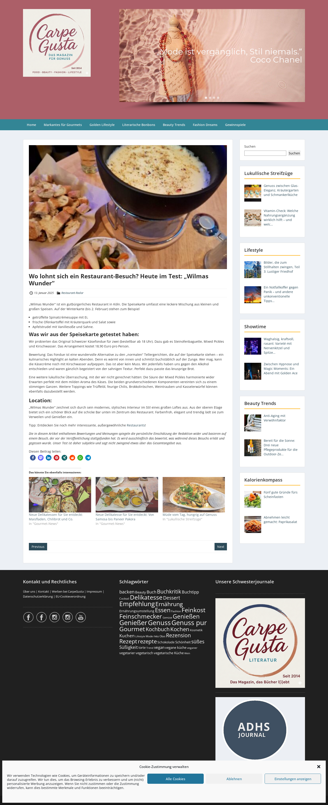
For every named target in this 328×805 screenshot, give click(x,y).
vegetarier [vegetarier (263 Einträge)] (127, 653)
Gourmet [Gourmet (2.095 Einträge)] (132, 629)
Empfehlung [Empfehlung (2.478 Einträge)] (137, 603)
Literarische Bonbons (138, 125)
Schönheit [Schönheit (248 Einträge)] (183, 642)
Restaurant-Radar (72, 293)
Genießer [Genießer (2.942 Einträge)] (133, 622)
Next (220, 546)
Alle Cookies (175, 779)
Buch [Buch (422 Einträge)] (151, 592)
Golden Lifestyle (102, 125)
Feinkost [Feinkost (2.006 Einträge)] (194, 610)
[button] (318, 766)
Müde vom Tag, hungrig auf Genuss (190, 514)
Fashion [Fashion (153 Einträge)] (176, 611)
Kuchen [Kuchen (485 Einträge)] (127, 635)
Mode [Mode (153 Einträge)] (149, 636)
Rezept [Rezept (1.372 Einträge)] (128, 641)
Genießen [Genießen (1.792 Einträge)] (186, 616)
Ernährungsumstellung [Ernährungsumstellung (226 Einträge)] (136, 611)
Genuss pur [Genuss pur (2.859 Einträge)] (189, 622)
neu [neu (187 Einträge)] (156, 636)
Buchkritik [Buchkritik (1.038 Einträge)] (169, 591)
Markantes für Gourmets (63, 125)
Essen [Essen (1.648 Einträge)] (163, 610)
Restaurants (136, 425)
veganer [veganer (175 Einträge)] (192, 648)
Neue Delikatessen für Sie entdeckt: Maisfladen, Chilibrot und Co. (56, 516)
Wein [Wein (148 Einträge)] (187, 653)
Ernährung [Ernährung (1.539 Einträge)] (169, 604)
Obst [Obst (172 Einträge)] (162, 636)
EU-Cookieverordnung (70, 596)
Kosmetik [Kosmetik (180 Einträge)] (196, 630)
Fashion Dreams (205, 125)
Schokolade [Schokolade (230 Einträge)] (166, 642)
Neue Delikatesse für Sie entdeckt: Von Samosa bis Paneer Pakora (125, 516)
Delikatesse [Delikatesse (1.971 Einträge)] (146, 597)
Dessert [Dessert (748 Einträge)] (171, 598)
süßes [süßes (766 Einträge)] (197, 641)
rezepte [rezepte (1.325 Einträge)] (147, 641)
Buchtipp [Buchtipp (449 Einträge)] (190, 592)
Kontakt (43, 591)
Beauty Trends (174, 125)
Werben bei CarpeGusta (68, 591)
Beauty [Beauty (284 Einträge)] (140, 592)
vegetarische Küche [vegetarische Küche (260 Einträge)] (169, 653)
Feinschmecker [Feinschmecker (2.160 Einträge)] (140, 616)
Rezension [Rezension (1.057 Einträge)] (178, 635)
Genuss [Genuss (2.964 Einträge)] (159, 622)
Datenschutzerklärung (38, 596)
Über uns (29, 591)
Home (31, 125)
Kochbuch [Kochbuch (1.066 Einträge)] (158, 629)
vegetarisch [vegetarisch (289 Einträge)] (144, 653)
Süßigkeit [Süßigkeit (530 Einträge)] (128, 647)
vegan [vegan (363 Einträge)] (159, 647)
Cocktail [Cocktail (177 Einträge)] (124, 598)
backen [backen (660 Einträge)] (126, 592)
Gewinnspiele (235, 125)
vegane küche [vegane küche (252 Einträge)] (175, 647)
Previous (38, 546)
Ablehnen (234, 779)
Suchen (250, 146)
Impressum (94, 591)
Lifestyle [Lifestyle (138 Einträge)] (140, 636)
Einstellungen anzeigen (293, 779)
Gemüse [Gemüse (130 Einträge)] (167, 617)
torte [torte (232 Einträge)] (142, 647)
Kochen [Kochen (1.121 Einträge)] (179, 629)
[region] (212, 59)
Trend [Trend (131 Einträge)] (149, 647)
